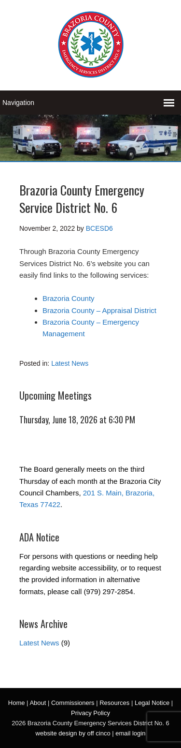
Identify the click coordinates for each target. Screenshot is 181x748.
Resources (114, 702)
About (37, 702)
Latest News (69, 363)
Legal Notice (152, 702)
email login (130, 733)
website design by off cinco (73, 733)
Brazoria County (68, 298)
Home (16, 702)
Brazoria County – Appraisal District (99, 310)
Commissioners (73, 702)
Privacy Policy (90, 713)
